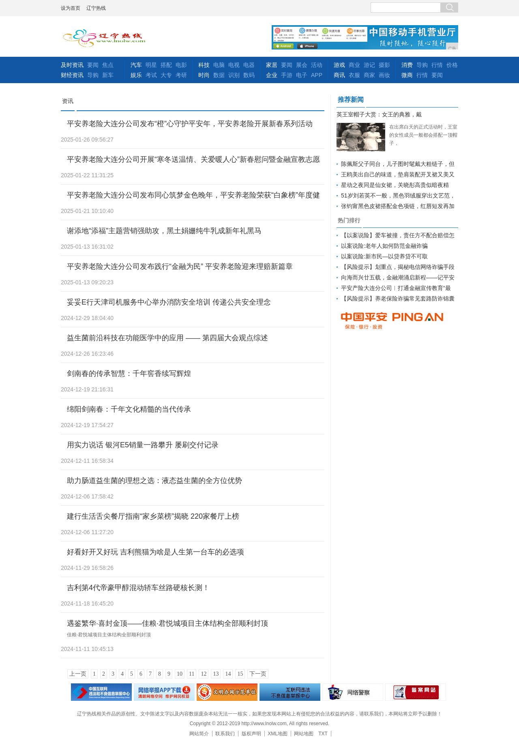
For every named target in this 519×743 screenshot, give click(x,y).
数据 (219, 75)
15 (240, 674)
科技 (204, 65)
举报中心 (290, 692)
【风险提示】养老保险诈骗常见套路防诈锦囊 (398, 298)
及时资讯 (72, 65)
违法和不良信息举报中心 (101, 692)
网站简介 (199, 734)
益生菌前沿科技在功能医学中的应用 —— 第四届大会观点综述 (167, 338)
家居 (271, 65)
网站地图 (303, 734)
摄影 (384, 65)
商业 (354, 65)
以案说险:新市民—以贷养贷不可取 (384, 256)
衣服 (354, 75)
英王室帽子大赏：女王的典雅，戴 (379, 114)
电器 (249, 65)
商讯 (339, 75)
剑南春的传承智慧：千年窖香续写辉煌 (129, 373)
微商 (407, 75)
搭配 (166, 65)
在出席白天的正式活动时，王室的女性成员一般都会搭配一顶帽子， (423, 135)
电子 (301, 75)
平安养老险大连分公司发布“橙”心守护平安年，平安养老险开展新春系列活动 (190, 124)
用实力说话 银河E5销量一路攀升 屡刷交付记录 (143, 445)
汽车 (136, 65)
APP (316, 75)
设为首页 (70, 8)
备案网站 (415, 692)
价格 (452, 65)
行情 (437, 65)
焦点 (108, 65)
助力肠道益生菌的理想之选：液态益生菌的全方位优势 (154, 481)
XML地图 (277, 734)
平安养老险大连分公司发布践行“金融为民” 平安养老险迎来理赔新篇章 (180, 266)
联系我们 (225, 734)
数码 (249, 75)
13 (216, 674)
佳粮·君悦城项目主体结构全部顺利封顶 (109, 635)
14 (228, 674)
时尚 (204, 75)
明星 (151, 65)
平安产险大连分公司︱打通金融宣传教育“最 (396, 288)
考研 (181, 75)
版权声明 (251, 734)
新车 (108, 75)
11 (191, 674)
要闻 (93, 65)
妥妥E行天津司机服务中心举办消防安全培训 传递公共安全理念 (169, 302)
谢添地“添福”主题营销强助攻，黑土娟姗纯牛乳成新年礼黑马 (164, 231)
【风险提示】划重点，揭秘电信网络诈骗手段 (398, 267)
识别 (234, 75)
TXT (323, 734)
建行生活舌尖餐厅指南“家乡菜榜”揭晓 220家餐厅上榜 (153, 516)
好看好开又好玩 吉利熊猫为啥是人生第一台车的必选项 (155, 552)
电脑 (219, 65)
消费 (407, 65)
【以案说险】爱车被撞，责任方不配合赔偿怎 (398, 235)
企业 (271, 75)
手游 (286, 75)
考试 (151, 75)
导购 (93, 75)
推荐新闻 (351, 99)
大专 (166, 75)
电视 (234, 65)
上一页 (77, 674)
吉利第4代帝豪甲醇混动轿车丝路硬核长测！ (138, 588)
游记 (369, 65)
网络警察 (352, 692)
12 (203, 674)
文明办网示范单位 (227, 692)
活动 (316, 65)
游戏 (339, 65)
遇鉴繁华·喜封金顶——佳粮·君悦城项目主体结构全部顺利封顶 (167, 623)
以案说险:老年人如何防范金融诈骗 (384, 246)
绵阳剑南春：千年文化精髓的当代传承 (129, 409)
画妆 (384, 75)
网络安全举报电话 (164, 692)
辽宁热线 (96, 8)
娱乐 (136, 75)
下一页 (257, 674)
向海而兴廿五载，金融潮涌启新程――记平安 (398, 277)
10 (179, 674)
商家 (369, 75)
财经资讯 (72, 75)
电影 (181, 65)
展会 (301, 65)
